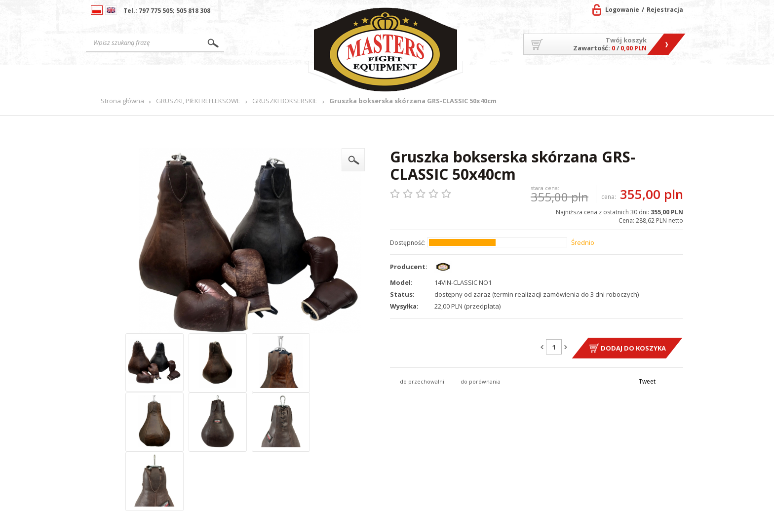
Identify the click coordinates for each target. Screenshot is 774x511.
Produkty (221, 76)
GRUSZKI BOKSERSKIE (284, 101)
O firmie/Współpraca (514, 76)
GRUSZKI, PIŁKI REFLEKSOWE (198, 101)
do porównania (481, 381)
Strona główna (140, 76)
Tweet (647, 381)
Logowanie (622, 9)
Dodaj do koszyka (633, 348)
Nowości (281, 76)
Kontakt (660, 76)
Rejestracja (665, 9)
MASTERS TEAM (600, 76)
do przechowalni (422, 381)
